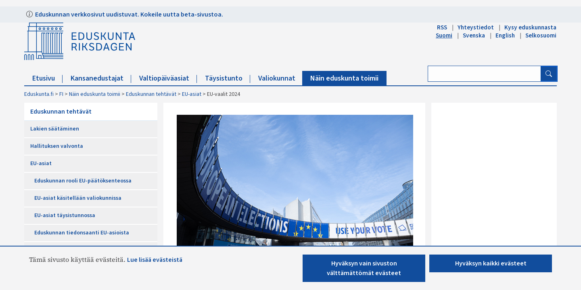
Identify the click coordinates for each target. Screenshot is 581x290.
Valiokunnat (280, 78)
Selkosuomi (540, 35)
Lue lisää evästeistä (154, 259)
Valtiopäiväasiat (168, 78)
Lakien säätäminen (54, 129)
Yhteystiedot (476, 27)
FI (61, 94)
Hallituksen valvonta (56, 146)
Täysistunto (227, 78)
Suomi (444, 35)
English (505, 35)
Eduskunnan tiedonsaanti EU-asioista (81, 233)
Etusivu (47, 78)
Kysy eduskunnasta (530, 27)
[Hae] (548, 73)
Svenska (474, 35)
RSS (442, 27)
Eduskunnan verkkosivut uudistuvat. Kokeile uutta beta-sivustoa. (128, 14)
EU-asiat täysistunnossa (64, 215)
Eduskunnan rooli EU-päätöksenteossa (83, 181)
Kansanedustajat (101, 78)
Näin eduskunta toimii (344, 78)
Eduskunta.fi (39, 94)
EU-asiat (191, 94)
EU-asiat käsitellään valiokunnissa (77, 198)
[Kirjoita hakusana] (484, 73)
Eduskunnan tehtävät (151, 94)
